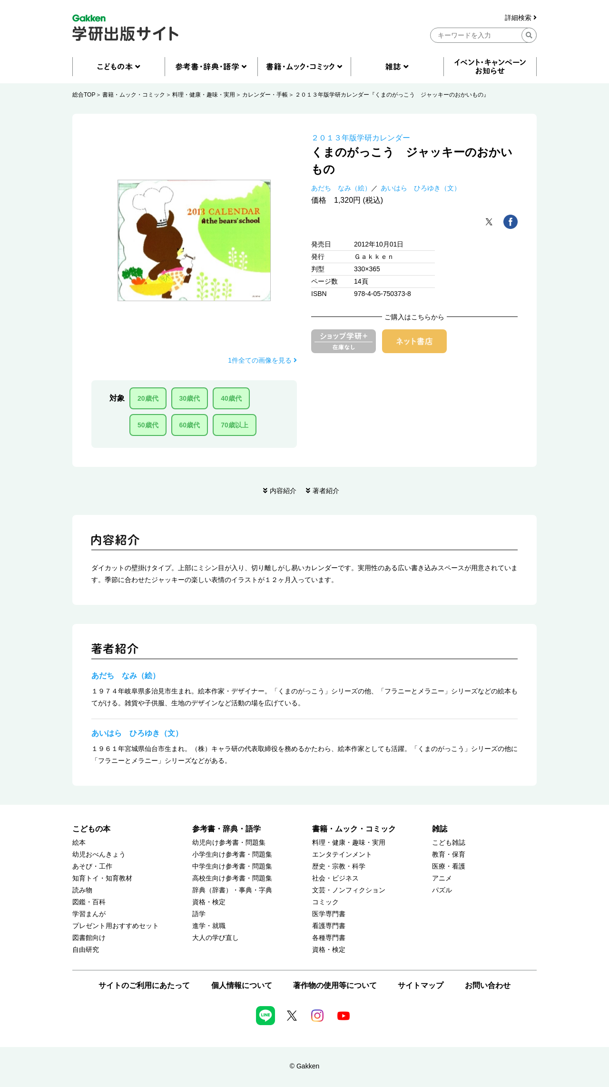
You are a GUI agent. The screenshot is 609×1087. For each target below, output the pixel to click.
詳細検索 (521, 17)
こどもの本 (91, 829)
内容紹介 (283, 490)
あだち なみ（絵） (341, 188)
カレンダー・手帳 (265, 94)
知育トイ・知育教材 (102, 878)
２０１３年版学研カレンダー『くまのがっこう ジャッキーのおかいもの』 (392, 94)
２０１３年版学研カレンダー (360, 138)
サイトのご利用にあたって (144, 985)
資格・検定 (209, 902)
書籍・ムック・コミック (133, 94)
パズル (442, 890)
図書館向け (89, 937)
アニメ (442, 878)
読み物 (82, 890)
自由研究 (85, 949)
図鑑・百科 (89, 902)
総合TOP (83, 94)
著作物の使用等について (335, 985)
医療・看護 (448, 866)
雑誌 (439, 829)
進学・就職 (209, 925)
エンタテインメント (342, 854)
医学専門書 (328, 914)
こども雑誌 (448, 842)
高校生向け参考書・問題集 (232, 878)
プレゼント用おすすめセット (115, 925)
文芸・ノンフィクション (348, 890)
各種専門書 (328, 937)
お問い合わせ (488, 985)
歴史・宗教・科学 (338, 866)
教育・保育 (448, 854)
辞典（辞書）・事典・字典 (232, 890)
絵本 (79, 842)
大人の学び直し (215, 937)
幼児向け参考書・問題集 (228, 842)
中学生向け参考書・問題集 (232, 866)
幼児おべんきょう (99, 854)
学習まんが (89, 914)
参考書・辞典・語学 (226, 829)
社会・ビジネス (335, 878)
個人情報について (241, 985)
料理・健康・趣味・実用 (203, 94)
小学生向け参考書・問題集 (232, 854)
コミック (325, 902)
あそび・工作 (92, 866)
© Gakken (304, 1066)
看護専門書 (328, 925)
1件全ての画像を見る (262, 360)
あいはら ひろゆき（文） (421, 188)
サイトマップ (420, 985)
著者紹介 (326, 490)
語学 (199, 914)
